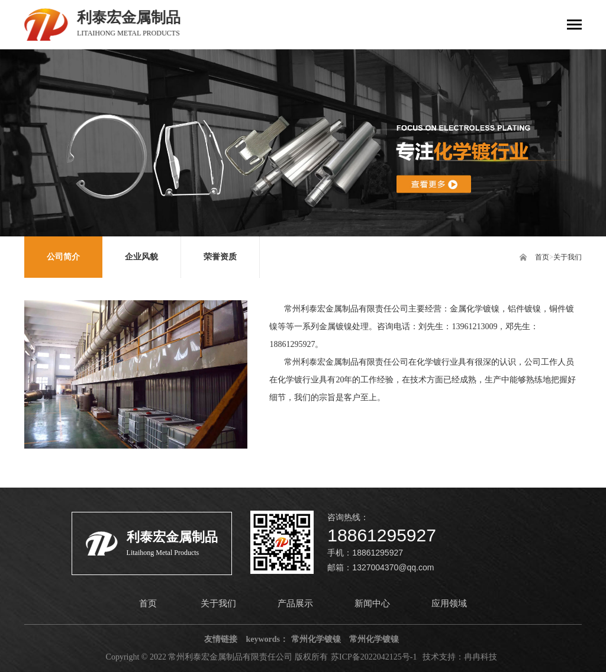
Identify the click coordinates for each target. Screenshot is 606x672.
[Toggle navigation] (574, 26)
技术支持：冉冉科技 (460, 656)
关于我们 (567, 257)
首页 (542, 257)
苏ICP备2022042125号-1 (374, 656)
